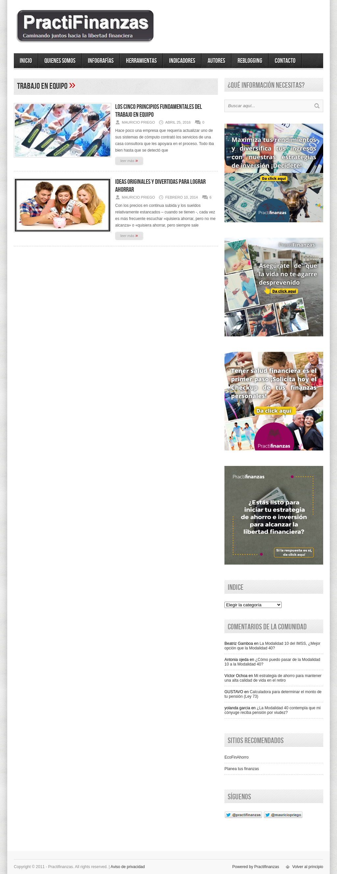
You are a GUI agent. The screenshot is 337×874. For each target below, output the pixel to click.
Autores (216, 61)
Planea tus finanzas (241, 768)
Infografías (101, 61)
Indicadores (182, 61)
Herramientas (141, 61)
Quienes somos (59, 61)
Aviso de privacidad (128, 866)
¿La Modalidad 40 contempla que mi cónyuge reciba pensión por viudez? (272, 710)
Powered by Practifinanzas (255, 866)
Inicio (26, 61)
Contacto (285, 61)
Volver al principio (307, 866)
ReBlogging (250, 61)
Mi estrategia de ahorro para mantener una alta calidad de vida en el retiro (273, 678)
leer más (129, 160)
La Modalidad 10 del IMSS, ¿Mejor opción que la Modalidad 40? (272, 645)
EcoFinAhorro (236, 757)
